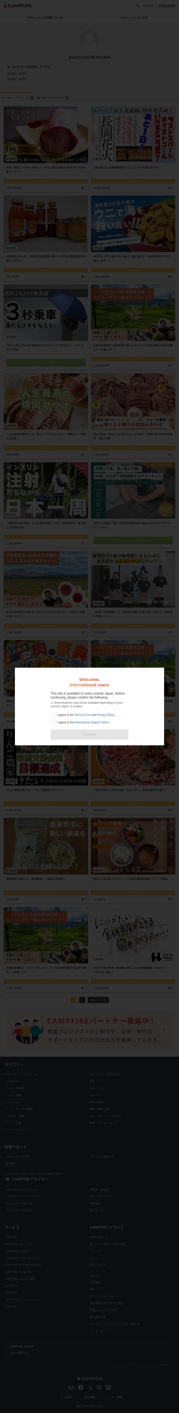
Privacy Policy (105, 715)
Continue (89, 734)
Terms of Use (82, 715)
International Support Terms (91, 722)
